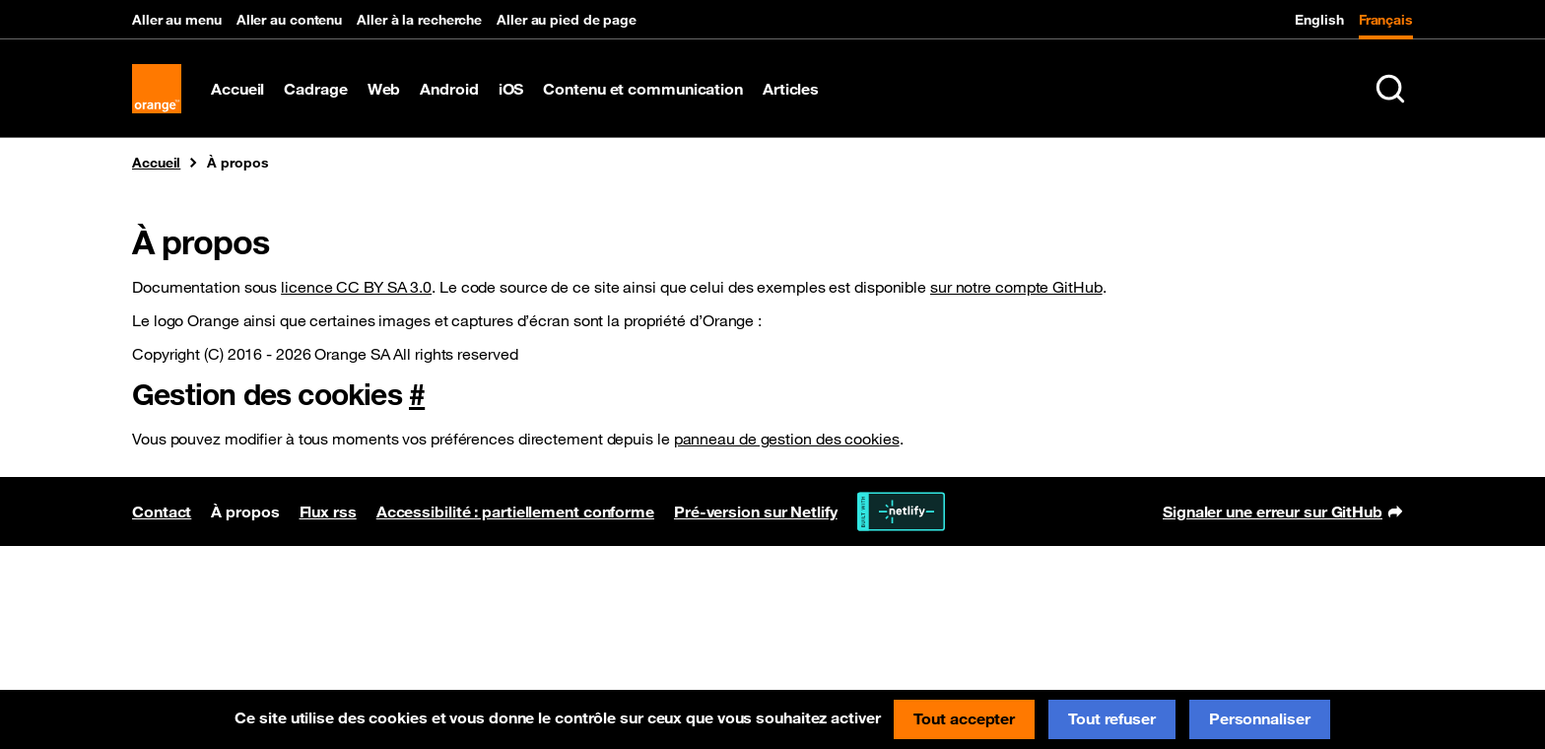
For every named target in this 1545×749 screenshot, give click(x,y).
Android (449, 89)
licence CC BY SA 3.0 (356, 287)
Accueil (237, 89)
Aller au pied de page (567, 20)
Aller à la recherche (419, 20)
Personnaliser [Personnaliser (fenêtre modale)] (1259, 718)
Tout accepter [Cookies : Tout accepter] (964, 718)
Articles (791, 89)
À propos (245, 511)
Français (1386, 20)
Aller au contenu (289, 20)
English (1319, 20)
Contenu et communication (643, 89)
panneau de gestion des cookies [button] (787, 438)
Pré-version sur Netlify (756, 511)
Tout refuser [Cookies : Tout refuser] (1112, 718)
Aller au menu (177, 20)
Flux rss (328, 511)
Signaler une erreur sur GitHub (1282, 513)
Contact (161, 511)
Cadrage (315, 89)
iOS (511, 89)
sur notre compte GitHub (1016, 287)
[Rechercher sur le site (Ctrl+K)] (1390, 88)
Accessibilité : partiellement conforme (515, 511)
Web (384, 89)
